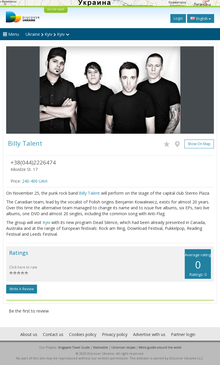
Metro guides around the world (160, 347)
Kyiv (46, 222)
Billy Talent (89, 193)
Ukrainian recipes (123, 347)
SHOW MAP (56, 9)
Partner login (183, 334)
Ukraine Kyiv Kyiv (47, 34)
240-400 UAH (34, 181)
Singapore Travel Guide (74, 347)
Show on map (199, 143)
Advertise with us (149, 334)
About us (28, 334)
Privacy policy (114, 334)
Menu (11, 34)
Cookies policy (82, 334)
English (200, 18)
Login (178, 18)
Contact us (53, 334)
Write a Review (21, 288)
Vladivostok (100, 347)
